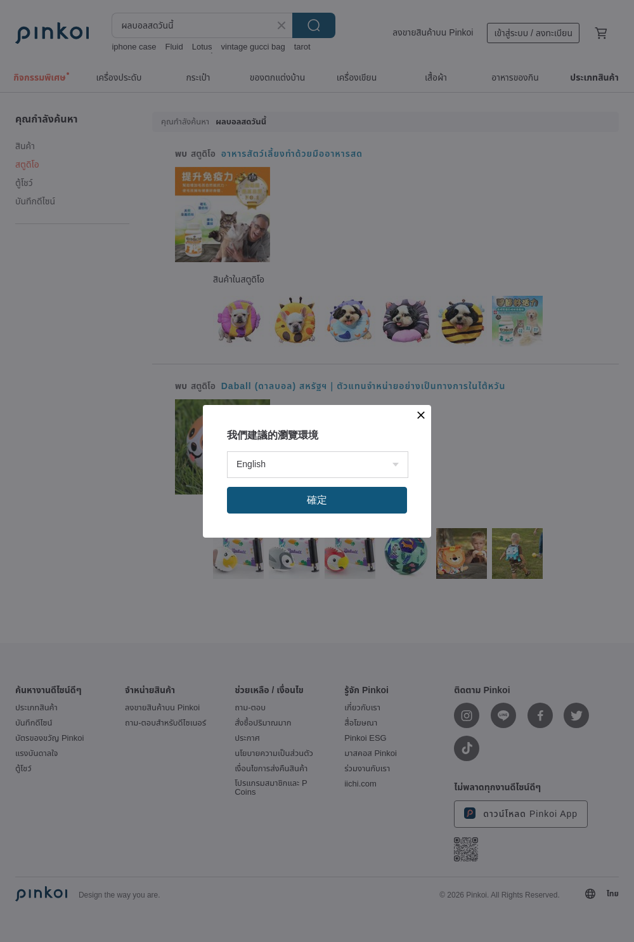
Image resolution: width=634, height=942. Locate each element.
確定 (317, 499)
